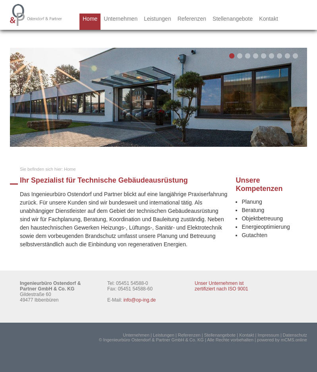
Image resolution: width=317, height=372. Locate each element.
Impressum (268, 335)
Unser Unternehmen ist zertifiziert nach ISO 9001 (221, 286)
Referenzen (192, 19)
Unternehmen (120, 19)
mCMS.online (294, 339)
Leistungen (157, 19)
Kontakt (268, 19)
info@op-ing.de (140, 300)
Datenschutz (295, 335)
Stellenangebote (233, 19)
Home (90, 19)
